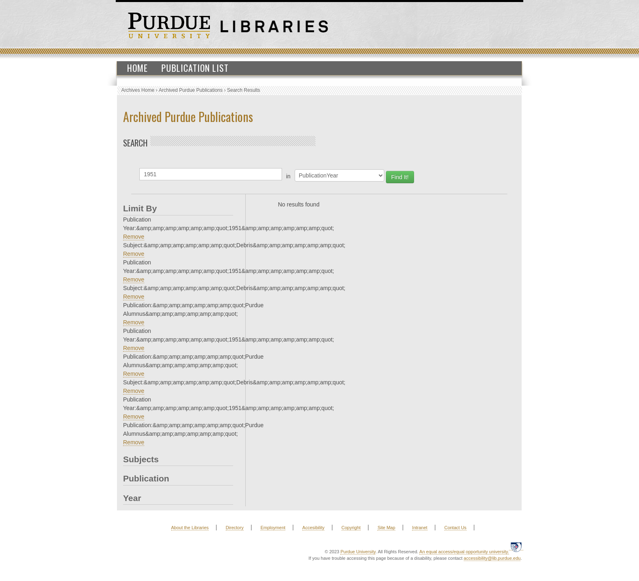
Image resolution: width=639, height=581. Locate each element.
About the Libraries (190, 527)
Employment (272, 527)
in (288, 176)
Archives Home (137, 90)
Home (137, 67)
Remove (133, 236)
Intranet (419, 527)
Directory (235, 527)
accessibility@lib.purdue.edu (492, 558)
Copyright (351, 527)
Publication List (195, 67)
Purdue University (357, 551)
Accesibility (313, 527)
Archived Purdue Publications (191, 90)
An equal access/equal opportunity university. (464, 551)
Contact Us (455, 527)
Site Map (386, 527)
